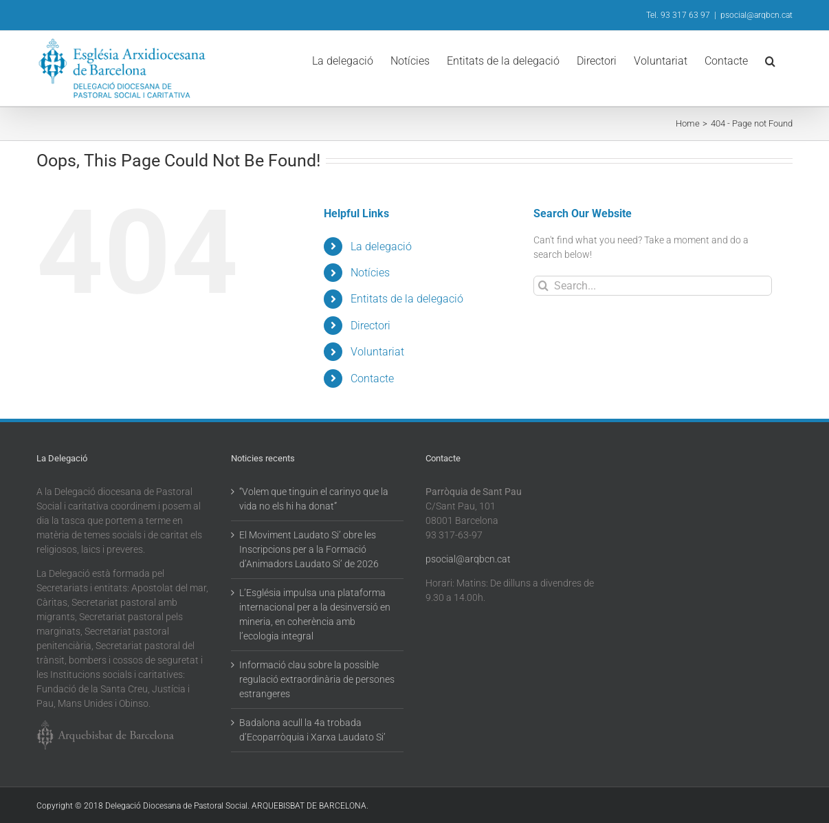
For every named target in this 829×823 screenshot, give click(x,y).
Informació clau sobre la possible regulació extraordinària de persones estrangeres (317, 679)
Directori (370, 325)
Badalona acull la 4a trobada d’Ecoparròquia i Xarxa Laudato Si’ (312, 730)
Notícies (370, 272)
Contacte (372, 378)
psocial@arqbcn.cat (756, 15)
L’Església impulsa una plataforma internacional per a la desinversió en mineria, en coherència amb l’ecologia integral (314, 614)
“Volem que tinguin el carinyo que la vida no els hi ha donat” (313, 499)
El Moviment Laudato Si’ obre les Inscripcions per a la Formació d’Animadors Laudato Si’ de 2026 (309, 549)
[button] (770, 60)
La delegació (381, 246)
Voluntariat (377, 351)
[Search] (543, 286)
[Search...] (652, 286)
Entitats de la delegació (407, 298)
